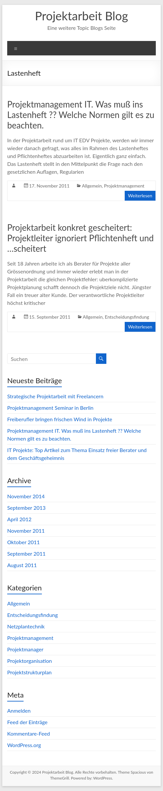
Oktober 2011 (23, 542)
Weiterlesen (140, 195)
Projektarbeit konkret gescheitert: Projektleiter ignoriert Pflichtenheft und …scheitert (80, 238)
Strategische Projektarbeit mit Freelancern (55, 396)
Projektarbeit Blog (81, 16)
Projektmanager (25, 649)
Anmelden (18, 710)
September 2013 (26, 507)
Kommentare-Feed (28, 733)
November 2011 (26, 530)
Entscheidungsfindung (127, 317)
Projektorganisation (29, 661)
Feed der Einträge (27, 722)
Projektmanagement (124, 185)
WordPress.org (24, 745)
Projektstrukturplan (29, 672)
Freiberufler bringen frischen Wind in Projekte (59, 419)
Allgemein (92, 185)
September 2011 (26, 553)
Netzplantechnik (26, 626)
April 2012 (19, 519)
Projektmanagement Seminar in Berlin (50, 408)
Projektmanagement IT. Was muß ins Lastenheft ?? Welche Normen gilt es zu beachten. (80, 114)
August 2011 (22, 565)
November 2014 (26, 496)
